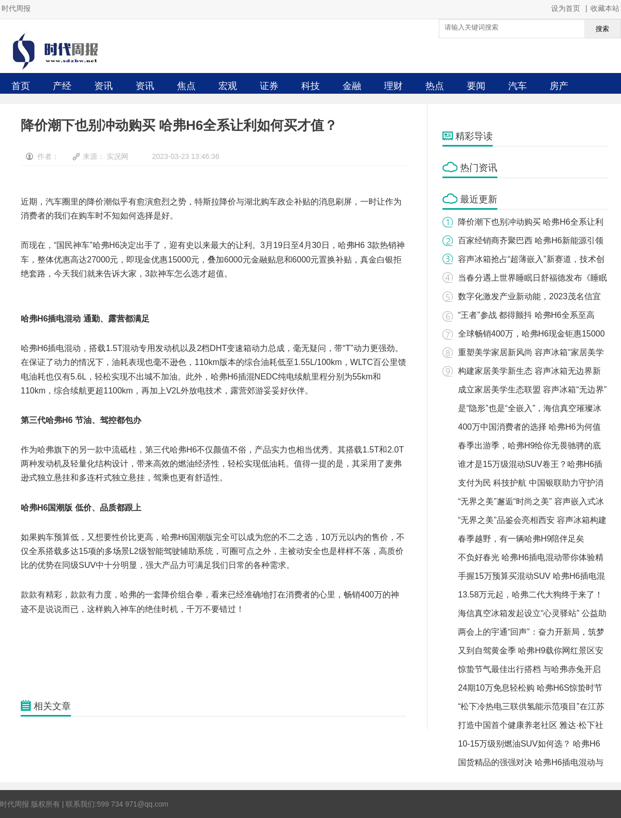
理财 (393, 86)
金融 (352, 86)
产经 (62, 86)
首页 (20, 86)
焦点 (186, 86)
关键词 (33, 652)
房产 (559, 86)
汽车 (517, 86)
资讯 (103, 86)
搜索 (602, 29)
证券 (269, 86)
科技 (310, 86)
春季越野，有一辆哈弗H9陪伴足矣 (521, 538)
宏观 (227, 86)
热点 (434, 86)
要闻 (476, 86)
